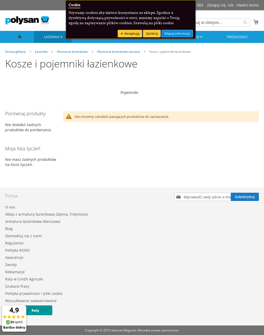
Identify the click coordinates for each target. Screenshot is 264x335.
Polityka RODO (17, 250)
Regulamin (14, 243)
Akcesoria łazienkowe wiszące (119, 51)
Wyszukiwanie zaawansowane (31, 300)
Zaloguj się (216, 5)
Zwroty (11, 264)
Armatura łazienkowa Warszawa (32, 221)
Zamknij (152, 33)
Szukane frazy (17, 286)
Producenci (237, 36)
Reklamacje (15, 271)
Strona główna (16, 51)
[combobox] (217, 22)
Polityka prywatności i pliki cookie (33, 293)
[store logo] (27, 20)
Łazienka (52, 36)
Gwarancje (14, 257)
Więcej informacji (177, 33)
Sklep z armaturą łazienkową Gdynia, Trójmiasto (46, 214)
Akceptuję (131, 33)
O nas (10, 207)
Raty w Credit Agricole (24, 279)
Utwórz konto (247, 5)
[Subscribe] (245, 197)
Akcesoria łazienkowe (73, 51)
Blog (9, 228)
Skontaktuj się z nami (23, 235)
